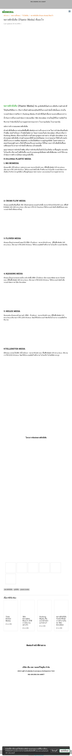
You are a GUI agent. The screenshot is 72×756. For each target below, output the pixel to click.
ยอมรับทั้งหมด (65, 751)
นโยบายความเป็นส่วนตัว (41, 751)
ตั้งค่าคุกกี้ (54, 751)
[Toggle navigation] (70, 11)
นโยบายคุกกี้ (11, 753)
